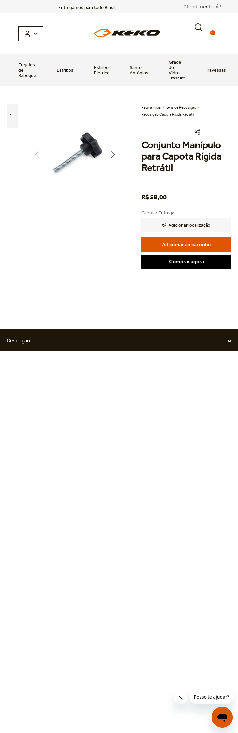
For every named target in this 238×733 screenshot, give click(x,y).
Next (113, 154)
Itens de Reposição (181, 107)
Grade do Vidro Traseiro (177, 69)
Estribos (65, 70)
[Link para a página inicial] (152, 107)
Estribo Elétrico (101, 70)
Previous (37, 154)
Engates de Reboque (27, 70)
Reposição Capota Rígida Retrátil (167, 114)
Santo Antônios (139, 70)
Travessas (216, 70)
